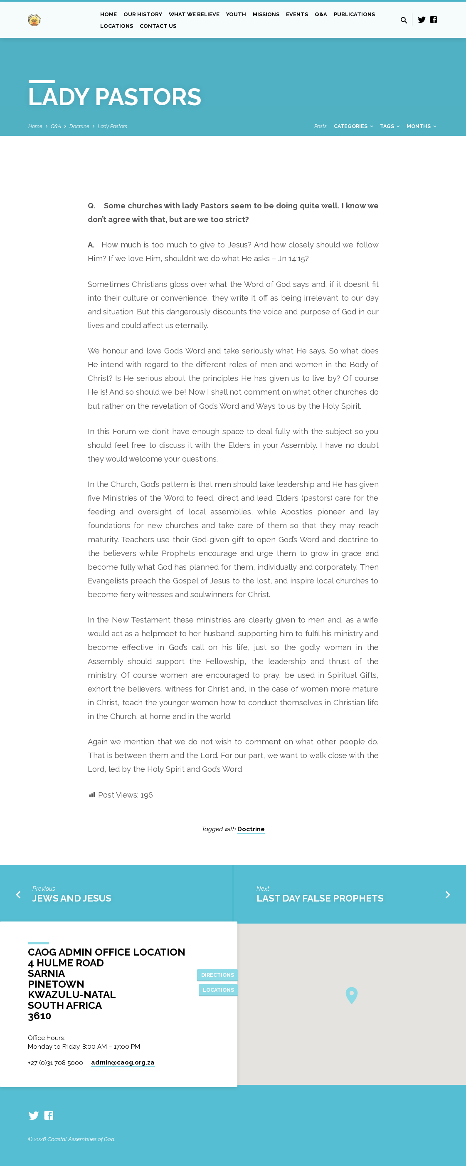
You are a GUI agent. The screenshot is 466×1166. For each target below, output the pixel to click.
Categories (354, 126)
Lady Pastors (112, 126)
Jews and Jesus (71, 898)
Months (422, 126)
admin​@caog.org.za (123, 1062)
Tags (390, 126)
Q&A (321, 14)
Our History (142, 14)
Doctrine (79, 126)
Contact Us (158, 26)
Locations (116, 26)
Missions (266, 14)
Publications (354, 14)
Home (108, 14)
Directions (220, 974)
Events (297, 14)
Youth (236, 14)
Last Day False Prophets (320, 898)
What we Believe (194, 14)
